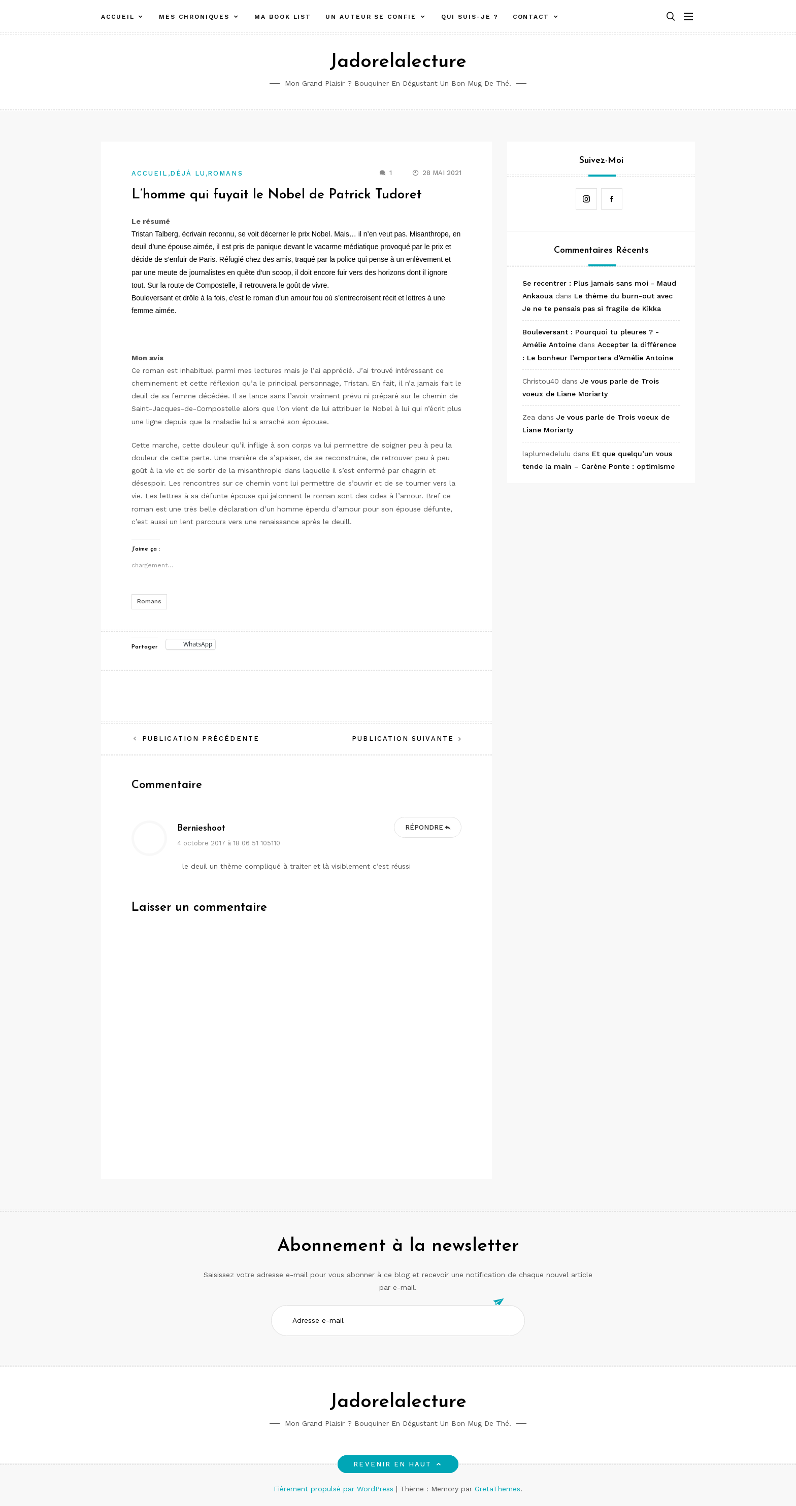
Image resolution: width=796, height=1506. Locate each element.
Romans (225, 173)
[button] (671, 17)
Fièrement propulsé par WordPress (335, 1489)
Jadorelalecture (398, 62)
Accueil (117, 16)
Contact (531, 16)
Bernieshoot (201, 828)
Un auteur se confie (370, 16)
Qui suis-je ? (470, 16)
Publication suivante (403, 738)
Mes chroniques (194, 16)
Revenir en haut (397, 1464)
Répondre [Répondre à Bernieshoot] (424, 827)
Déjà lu (188, 173)
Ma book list (282, 16)
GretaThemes (497, 1489)
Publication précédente (200, 738)
